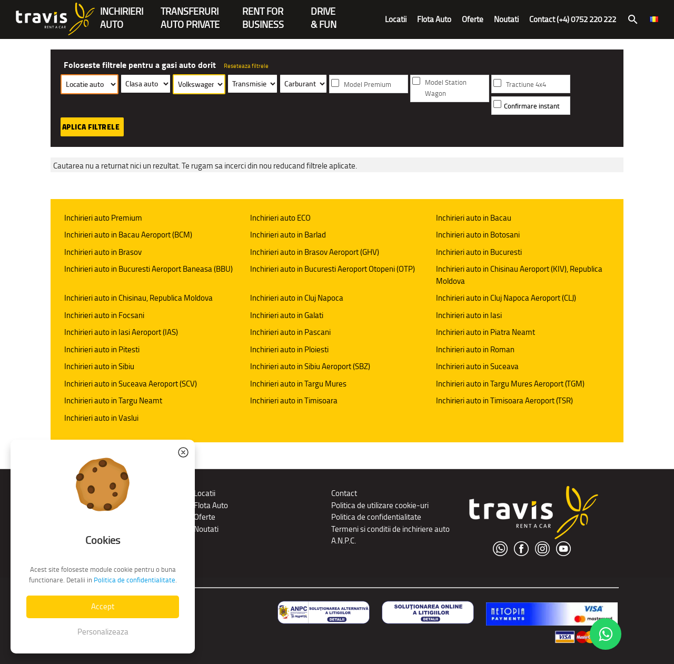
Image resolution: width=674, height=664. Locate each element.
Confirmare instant (532, 106)
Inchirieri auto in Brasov (103, 252)
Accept (102, 606)
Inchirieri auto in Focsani (104, 315)
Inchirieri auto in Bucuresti (479, 252)
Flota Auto (434, 19)
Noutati (506, 19)
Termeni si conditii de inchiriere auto (390, 529)
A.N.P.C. (343, 540)
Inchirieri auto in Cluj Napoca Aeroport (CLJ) (506, 297)
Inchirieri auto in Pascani (290, 332)
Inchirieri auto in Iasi (469, 315)
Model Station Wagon (446, 88)
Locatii (396, 19)
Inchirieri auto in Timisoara (294, 400)
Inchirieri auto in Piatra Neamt (485, 332)
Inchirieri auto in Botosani (478, 234)
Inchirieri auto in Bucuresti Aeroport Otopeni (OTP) (332, 268)
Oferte (472, 19)
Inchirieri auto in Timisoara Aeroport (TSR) (504, 400)
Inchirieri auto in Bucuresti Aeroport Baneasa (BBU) (148, 268)
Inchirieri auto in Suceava (477, 366)
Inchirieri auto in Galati (286, 315)
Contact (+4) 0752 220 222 (572, 19)
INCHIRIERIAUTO (121, 12)
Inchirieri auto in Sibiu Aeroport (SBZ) (310, 366)
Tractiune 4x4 (526, 84)
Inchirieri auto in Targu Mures (298, 383)
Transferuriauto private (190, 12)
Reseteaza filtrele (246, 66)
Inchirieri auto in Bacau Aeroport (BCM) (128, 234)
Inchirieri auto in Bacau (473, 217)
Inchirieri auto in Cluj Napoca (296, 297)
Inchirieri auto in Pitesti (102, 349)
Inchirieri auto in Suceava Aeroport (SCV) (130, 383)
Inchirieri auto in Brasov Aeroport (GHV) (314, 252)
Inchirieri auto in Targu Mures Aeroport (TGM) (510, 383)
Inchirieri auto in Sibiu (99, 366)
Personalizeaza (102, 631)
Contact (344, 493)
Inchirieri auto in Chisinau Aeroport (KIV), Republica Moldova (519, 275)
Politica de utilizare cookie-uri (380, 505)
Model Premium (367, 84)
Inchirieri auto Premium (103, 217)
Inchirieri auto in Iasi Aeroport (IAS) (121, 332)
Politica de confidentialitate (376, 516)
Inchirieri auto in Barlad (288, 234)
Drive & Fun (323, 12)
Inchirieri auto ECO (280, 217)
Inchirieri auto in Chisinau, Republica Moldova (138, 297)
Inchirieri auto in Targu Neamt (113, 400)
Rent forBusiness (263, 12)
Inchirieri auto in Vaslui (101, 417)
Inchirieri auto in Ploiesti (289, 349)
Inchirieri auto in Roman (475, 349)
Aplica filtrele (91, 127)
